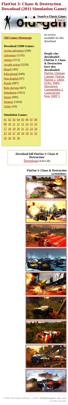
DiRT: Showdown (52, 84)
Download (31, 161)
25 (5, 133)
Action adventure (14, 50)
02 (9, 119)
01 (5, 119)
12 (18, 124)
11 (14, 124)
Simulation (10, 92)
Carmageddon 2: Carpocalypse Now (53, 93)
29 (22, 133)
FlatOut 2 (49, 79)
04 (18, 119)
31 (31, 133)
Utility (7, 106)
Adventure (10, 55)
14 (26, 124)
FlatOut (59, 76)
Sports (7, 97)
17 (5, 128)
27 (14, 133)
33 (5, 138)
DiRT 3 (55, 96)
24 (35, 128)
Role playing (11, 87)
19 (14, 128)
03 (14, 119)
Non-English (11, 78)
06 (27, 119)
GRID (60, 79)
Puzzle (8, 83)
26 (9, 133)
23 (31, 128)
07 (31, 119)
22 (27, 128)
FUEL (47, 83)
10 (9, 124)
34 (9, 138)
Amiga (8, 59)
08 (35, 119)
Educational (11, 73)
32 (35, 133)
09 (5, 124)
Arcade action (12, 64)
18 (9, 128)
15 (31, 124)
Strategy (8, 101)
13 (22, 124)
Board (7, 69)
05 (22, 119)
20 (18, 128)
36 (18, 138)
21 (22, 128)
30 (27, 133)
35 (14, 138)
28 (18, 133)
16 (35, 124)
